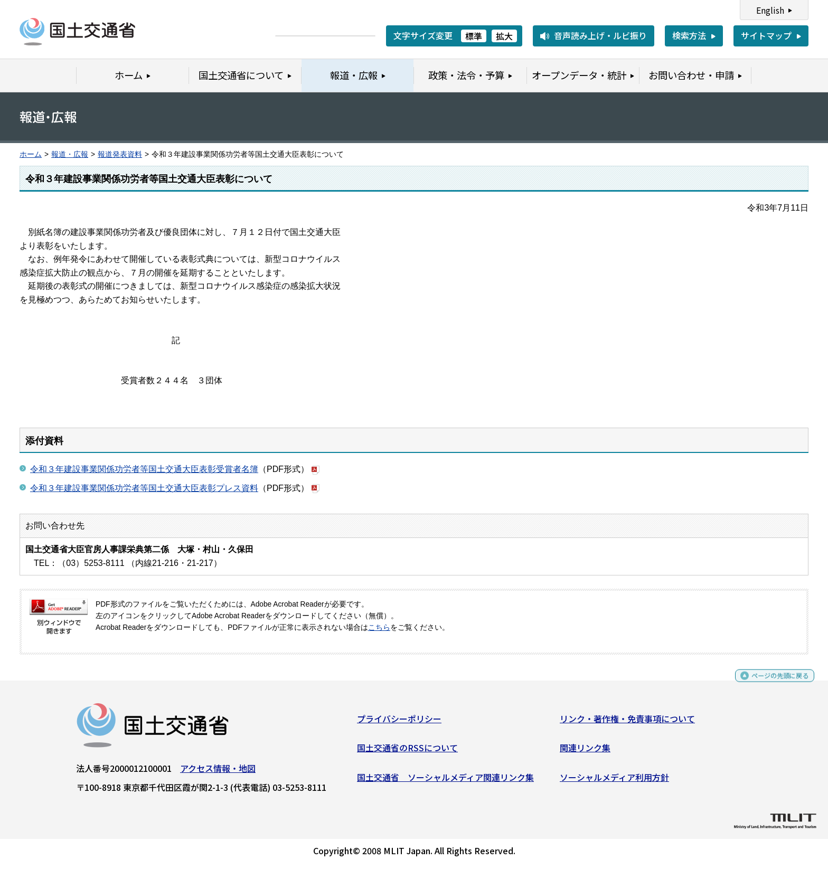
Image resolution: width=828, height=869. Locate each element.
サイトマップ (766, 35)
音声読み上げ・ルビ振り (600, 35)
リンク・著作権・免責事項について (627, 722)
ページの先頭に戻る (771, 683)
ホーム (31, 154)
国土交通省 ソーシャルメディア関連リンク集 (445, 780)
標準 (473, 36)
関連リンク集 (585, 751)
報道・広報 (69, 154)
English (770, 10)
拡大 (504, 36)
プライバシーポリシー (399, 722)
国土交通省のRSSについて (407, 751)
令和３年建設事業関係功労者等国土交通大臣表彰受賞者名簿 (144, 469)
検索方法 (689, 35)
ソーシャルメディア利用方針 (614, 780)
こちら (379, 627)
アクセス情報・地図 (218, 772)
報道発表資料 (120, 154)
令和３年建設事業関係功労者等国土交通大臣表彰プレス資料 (144, 488)
